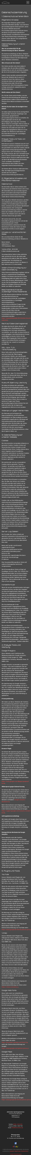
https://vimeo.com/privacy (10, 987)
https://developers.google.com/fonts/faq (15, 1042)
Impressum (18, 1151)
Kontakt (12, 1151)
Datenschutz (24, 1151)
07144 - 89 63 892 (17, 1124)
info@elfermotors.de (17, 1127)
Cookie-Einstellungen (16, 1154)
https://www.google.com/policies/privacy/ (15, 1048)
